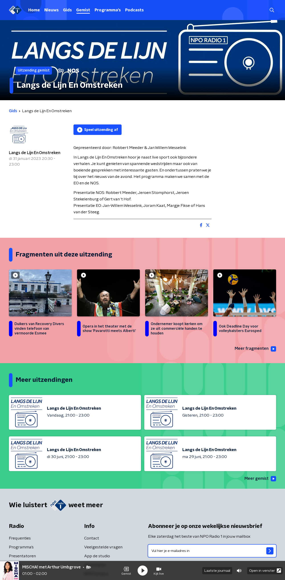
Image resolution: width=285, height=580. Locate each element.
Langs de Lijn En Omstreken (34, 153)
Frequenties (20, 538)
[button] (126, 571)
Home (34, 10)
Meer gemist (260, 478)
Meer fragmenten (255, 349)
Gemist (83, 10)
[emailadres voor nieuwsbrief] (212, 551)
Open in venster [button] (265, 570)
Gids (67, 10)
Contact (91, 538)
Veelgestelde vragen (103, 547)
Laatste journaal (217, 570)
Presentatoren (22, 556)
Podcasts (134, 10)
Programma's (108, 10)
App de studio (97, 556)
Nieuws (51, 10)
